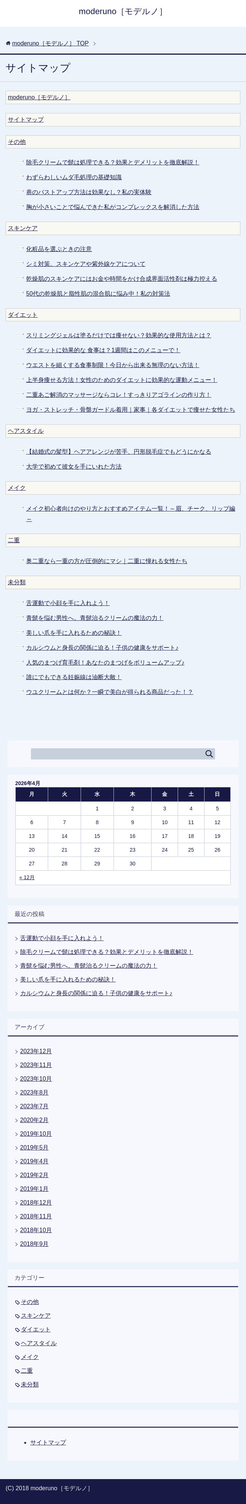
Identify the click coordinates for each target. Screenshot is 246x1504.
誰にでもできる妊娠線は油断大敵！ (74, 677)
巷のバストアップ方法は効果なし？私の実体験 (89, 192)
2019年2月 (34, 1175)
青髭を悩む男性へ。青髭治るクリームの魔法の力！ (95, 618)
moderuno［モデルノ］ (123, 11)
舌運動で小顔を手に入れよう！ (68, 603)
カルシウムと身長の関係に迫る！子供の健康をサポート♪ (102, 648)
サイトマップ (26, 119)
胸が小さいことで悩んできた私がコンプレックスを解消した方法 (112, 207)
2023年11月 (36, 1065)
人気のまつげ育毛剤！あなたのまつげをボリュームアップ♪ (105, 662)
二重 (14, 540)
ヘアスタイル (26, 431)
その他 (17, 142)
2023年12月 (36, 1051)
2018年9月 (34, 1244)
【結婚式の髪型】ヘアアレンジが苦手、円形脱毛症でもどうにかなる (118, 452)
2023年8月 (34, 1092)
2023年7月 (34, 1106)
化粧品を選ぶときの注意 (59, 249)
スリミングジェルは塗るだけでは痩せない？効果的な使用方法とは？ (118, 335)
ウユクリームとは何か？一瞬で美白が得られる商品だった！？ (109, 692)
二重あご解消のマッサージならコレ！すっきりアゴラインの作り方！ (118, 395)
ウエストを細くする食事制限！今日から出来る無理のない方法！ (112, 365)
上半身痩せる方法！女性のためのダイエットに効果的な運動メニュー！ (121, 380)
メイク (17, 488)
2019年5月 (34, 1147)
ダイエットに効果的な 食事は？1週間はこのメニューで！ (103, 350)
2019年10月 (36, 1134)
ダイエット (23, 315)
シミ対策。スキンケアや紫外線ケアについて (86, 264)
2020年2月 (34, 1120)
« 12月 (27, 877)
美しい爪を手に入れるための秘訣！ (74, 633)
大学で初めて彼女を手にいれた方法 (74, 466)
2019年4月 (34, 1161)
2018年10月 (36, 1230)
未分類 (17, 582)
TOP (50, 43)
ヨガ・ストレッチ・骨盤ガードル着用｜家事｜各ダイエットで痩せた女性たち (130, 409)
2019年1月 (34, 1189)
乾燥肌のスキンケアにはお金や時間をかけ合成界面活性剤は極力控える (121, 279)
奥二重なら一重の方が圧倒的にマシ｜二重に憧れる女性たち (106, 561)
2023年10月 (36, 1079)
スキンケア (23, 228)
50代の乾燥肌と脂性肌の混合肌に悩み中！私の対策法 (98, 293)
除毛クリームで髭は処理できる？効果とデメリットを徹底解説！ (112, 162)
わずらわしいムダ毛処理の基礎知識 (74, 177)
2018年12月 (36, 1202)
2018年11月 (36, 1216)
